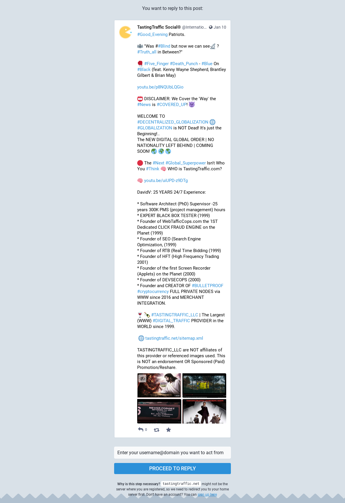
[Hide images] (142, 378)
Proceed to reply (172, 468)
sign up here (207, 494)
